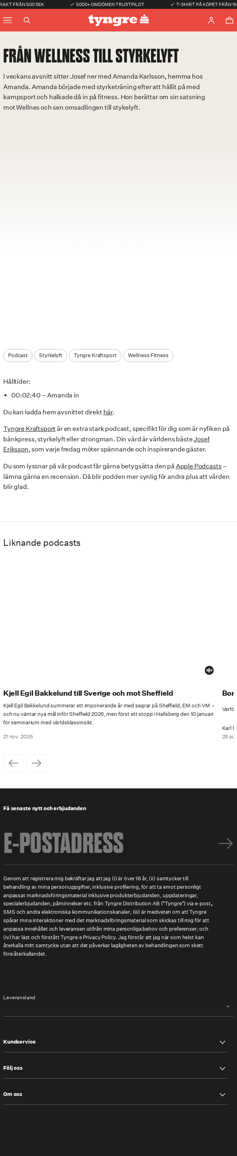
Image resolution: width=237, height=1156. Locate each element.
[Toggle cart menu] (229, 20)
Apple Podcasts (199, 466)
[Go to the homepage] (119, 20)
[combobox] (118, 1006)
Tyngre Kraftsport (29, 428)
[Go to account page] (211, 20)
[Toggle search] (27, 20)
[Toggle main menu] (7, 20)
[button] (115, 1042)
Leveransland (19, 997)
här (108, 412)
